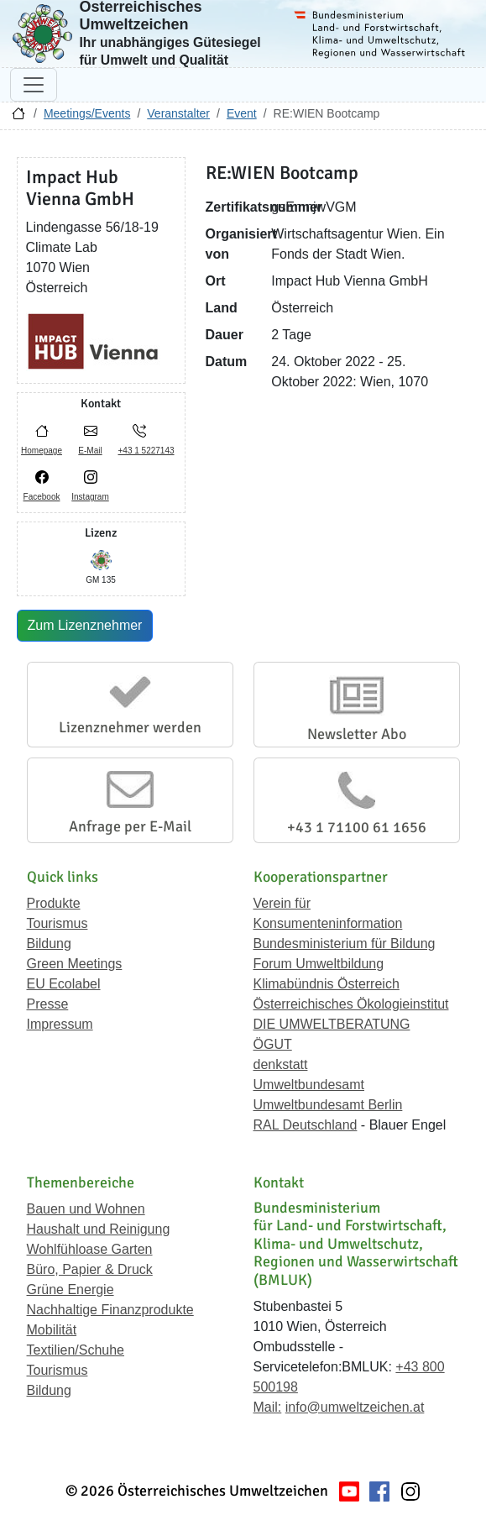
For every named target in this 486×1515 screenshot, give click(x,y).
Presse (48, 1004)
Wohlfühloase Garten (90, 1249)
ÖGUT (272, 1044)
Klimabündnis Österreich (326, 984)
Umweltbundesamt (309, 1084)
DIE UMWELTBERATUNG (331, 1024)
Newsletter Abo (356, 734)
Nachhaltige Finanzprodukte (110, 1310)
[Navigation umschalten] (33, 85)
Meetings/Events (87, 113)
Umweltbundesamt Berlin (328, 1105)
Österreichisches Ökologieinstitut (351, 1004)
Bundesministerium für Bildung (344, 943)
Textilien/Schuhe (76, 1350)
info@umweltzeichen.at (355, 1407)
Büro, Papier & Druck (90, 1269)
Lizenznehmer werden (130, 727)
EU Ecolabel (64, 984)
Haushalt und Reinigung (98, 1229)
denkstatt (280, 1064)
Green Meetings (75, 964)
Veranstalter (178, 113)
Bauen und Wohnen (86, 1209)
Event (242, 113)
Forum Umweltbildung (318, 964)
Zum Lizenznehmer (85, 625)
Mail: (267, 1407)
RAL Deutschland (305, 1125)
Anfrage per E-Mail (130, 826)
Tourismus (57, 923)
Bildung (49, 943)
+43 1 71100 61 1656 (356, 827)
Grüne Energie (70, 1289)
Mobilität (52, 1330)
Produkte (54, 903)
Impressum (60, 1024)
